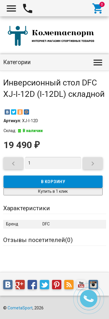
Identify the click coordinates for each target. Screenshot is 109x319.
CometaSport (20, 308)
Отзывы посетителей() (38, 239)
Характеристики (26, 208)
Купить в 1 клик (53, 191)
